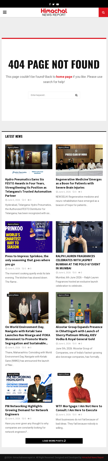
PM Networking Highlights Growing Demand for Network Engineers (26, 410)
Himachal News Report (93, 457)
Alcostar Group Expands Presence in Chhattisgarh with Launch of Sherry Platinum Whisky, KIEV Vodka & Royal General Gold (79, 333)
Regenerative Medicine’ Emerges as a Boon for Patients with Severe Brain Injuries (79, 183)
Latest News (13, 136)
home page (64, 76)
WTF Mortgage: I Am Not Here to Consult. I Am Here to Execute (79, 408)
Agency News (13, 147)
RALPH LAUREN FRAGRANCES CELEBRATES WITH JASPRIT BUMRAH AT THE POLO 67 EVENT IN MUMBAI (78, 262)
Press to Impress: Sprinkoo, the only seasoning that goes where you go (27, 260)
